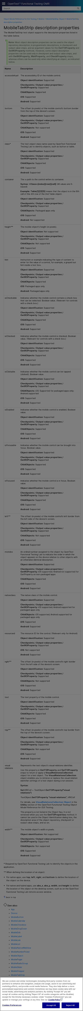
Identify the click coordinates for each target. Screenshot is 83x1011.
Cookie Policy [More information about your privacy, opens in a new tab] (54, 1001)
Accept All (51, 1007)
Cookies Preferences (11, 1007)
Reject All (70, 1007)
